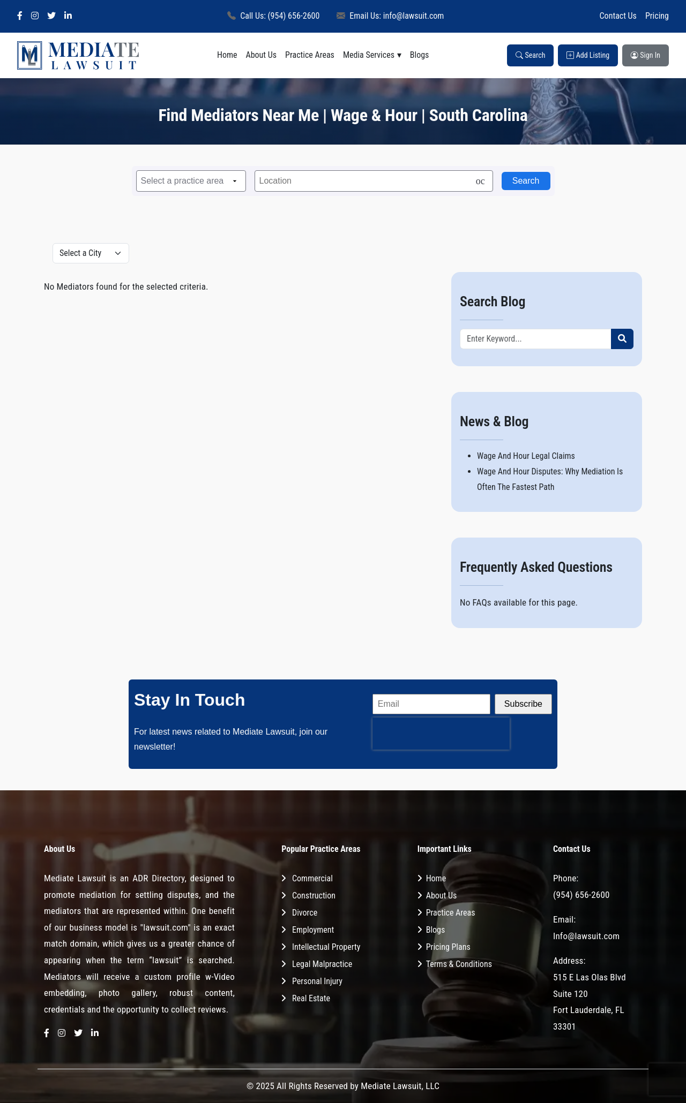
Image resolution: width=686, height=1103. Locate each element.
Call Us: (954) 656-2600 (273, 16)
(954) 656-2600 (581, 894)
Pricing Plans (448, 947)
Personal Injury (317, 981)
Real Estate (311, 998)
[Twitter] (51, 16)
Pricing (657, 16)
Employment (313, 930)
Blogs (419, 55)
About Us (261, 55)
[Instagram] (35, 16)
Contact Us (618, 16)
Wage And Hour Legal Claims (526, 456)
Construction (313, 895)
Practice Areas (309, 55)
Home (227, 55)
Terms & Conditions (459, 964)
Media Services (368, 55)
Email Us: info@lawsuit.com (390, 16)
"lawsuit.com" (165, 927)
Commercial (312, 878)
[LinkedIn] (68, 16)
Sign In (645, 55)
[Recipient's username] (536, 339)
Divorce (304, 913)
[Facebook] (20, 16)
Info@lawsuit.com (586, 936)
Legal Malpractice (322, 964)
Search (530, 55)
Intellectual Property (326, 947)
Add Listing (587, 55)
